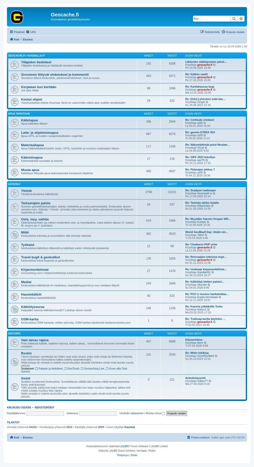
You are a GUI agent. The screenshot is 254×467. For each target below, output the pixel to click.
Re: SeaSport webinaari (200, 190)
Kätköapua (29, 120)
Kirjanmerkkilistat (35, 269)
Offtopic (14, 333)
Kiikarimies (203, 205)
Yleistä (26, 191)
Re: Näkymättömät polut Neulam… (207, 144)
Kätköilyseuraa (32, 307)
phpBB (124, 446)
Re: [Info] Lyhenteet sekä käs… (205, 99)
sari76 (201, 160)
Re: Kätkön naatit (196, 74)
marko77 (202, 380)
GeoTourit (71, 368)
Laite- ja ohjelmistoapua (39, 132)
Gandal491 (204, 272)
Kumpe (201, 221)
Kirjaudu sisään (19, 407)
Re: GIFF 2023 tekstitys (200, 157)
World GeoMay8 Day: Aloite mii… (206, 232)
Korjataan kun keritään (38, 87)
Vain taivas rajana (35, 340)
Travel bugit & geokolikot (40, 257)
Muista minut (155, 413)
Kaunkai (130, 427)
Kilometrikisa (193, 339)
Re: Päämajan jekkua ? (200, 169)
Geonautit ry (204, 193)
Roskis (26, 353)
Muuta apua (30, 170)
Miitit (25, 232)
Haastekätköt (31, 294)
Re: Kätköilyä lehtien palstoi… (204, 281)
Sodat (25, 378)
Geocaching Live (92, 368)
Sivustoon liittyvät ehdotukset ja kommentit (55, 74)
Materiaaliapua (32, 145)
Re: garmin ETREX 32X (200, 132)
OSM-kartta (29, 319)
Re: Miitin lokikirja (197, 352)
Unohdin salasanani (131, 413)
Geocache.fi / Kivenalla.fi (26, 55)
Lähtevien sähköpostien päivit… (206, 61)
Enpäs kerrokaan (207, 297)
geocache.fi (204, 64)
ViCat (200, 147)
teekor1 (201, 309)
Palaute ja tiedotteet (49, 368)
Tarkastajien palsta (35, 203)
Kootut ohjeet (31, 99)
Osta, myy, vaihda (35, 219)
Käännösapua (31, 157)
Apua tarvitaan (19, 113)
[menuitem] (31, 32)
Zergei (201, 101)
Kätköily (14, 184)
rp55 (200, 122)
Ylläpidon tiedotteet (36, 62)
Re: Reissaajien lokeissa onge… (206, 256)
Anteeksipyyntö (195, 377)
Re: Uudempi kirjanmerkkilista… (206, 269)
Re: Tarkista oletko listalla (202, 202)
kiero (200, 342)
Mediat (26, 282)
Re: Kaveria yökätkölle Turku (203, 306)
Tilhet (200, 235)
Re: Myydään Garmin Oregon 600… (208, 218)
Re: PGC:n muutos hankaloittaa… (207, 294)
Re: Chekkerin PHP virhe (201, 244)
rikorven (202, 284)
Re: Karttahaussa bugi (199, 86)
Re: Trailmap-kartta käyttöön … (205, 318)
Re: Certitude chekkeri (199, 119)
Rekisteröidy (44, 407)
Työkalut (27, 245)
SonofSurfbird (205, 355)
